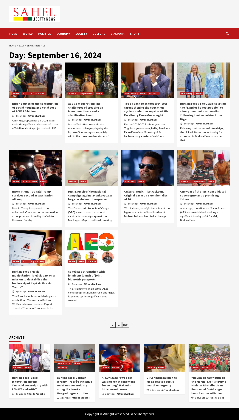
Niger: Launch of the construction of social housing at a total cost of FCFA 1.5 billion (35, 107)
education (130, 93)
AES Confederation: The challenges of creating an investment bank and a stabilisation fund (85, 109)
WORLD (28, 33)
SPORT (134, 33)
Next (125, 324)
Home (16, 93)
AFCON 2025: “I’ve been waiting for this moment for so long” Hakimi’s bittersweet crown (118, 383)
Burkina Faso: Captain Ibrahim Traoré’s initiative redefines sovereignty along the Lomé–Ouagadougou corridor (74, 385)
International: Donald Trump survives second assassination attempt (32, 195)
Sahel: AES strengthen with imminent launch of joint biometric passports (86, 275)
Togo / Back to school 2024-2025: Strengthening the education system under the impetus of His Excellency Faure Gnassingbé (146, 109)
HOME (13, 33)
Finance (17, 367)
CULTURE (99, 33)
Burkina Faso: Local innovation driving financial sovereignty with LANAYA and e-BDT (30, 383)
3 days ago (155, 389)
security (39, 261)
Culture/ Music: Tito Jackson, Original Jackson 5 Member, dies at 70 (146, 195)
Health (73, 181)
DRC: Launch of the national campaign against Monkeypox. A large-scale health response (90, 195)
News (43, 181)
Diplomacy (186, 93)
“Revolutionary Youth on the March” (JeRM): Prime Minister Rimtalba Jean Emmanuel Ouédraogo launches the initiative (208, 385)
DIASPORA (117, 33)
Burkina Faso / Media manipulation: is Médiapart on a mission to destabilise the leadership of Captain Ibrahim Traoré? (33, 279)
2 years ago (21, 115)
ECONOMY (63, 33)
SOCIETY (81, 33)
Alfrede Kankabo (36, 115)
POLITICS (44, 33)
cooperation (86, 93)
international (29, 181)
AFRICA (72, 93)
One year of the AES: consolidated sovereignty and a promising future (203, 195)
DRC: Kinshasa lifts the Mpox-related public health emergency (162, 381)
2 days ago (21, 393)
